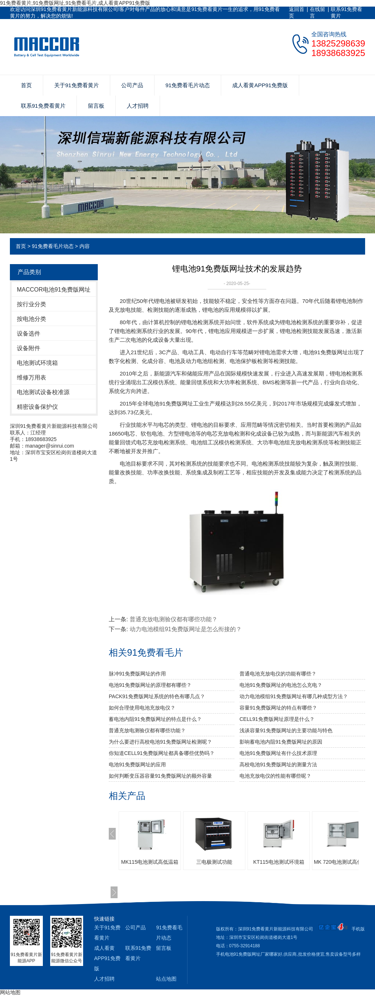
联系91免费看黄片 (346, 12)
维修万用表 (31, 377)
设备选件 (28, 333)
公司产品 (132, 85)
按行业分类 (31, 304)
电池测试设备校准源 (43, 392)
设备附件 (28, 348)
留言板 (96, 106)
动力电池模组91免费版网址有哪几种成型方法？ (294, 696)
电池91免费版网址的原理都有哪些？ (150, 685)
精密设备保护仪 (37, 407)
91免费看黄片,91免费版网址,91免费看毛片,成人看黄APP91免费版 (75, 3)
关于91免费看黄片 (76, 85)
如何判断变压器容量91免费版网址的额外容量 (160, 776)
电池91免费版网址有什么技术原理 (278, 753)
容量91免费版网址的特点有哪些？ (278, 708)
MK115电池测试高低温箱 (149, 862)
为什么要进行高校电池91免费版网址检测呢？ (160, 742)
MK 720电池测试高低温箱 (343, 862)
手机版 (358, 929)
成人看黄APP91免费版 (260, 85)
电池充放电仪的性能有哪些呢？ (275, 776)
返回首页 (296, 12)
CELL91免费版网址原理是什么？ (277, 719)
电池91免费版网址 (170, 403)
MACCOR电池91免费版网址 (53, 289)
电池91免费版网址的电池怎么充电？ (281, 685)
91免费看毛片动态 (188, 85)
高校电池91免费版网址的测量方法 (278, 764)
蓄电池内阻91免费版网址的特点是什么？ (155, 719)
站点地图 (166, 979)
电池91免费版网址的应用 (137, 764)
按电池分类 (31, 319)
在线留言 (317, 12)
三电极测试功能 (214, 862)
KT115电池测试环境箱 (278, 862)
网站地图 (10, 992)
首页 (26, 85)
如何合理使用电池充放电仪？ (142, 708)
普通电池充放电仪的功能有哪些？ (278, 674)
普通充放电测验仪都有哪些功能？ (174, 619)
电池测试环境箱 (37, 363)
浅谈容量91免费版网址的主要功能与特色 (286, 730)
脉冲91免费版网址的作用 (137, 674)
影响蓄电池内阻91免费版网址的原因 (281, 742)
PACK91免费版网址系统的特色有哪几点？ (157, 696)
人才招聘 (138, 106)
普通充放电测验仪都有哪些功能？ (147, 730)
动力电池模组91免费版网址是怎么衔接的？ (186, 629)
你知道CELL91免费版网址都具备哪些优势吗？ (162, 753)
